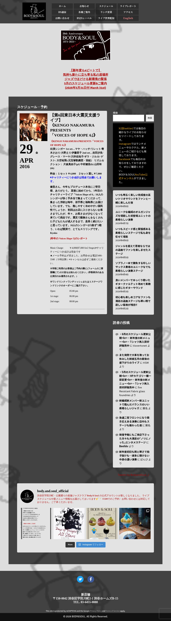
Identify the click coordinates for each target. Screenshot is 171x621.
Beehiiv (123, 446)
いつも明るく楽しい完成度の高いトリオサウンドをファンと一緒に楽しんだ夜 (133, 198)
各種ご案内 (84, 12)
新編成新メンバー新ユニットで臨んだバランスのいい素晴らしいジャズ (134, 404)
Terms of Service (113, 611)
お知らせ (84, 6)
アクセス (128, 12)
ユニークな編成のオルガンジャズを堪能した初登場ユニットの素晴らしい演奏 (133, 215)
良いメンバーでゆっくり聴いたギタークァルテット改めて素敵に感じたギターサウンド (133, 283)
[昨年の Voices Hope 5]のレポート (68, 238)
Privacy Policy (96, 611)
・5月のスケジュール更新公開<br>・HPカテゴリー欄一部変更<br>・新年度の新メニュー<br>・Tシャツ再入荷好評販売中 (135, 379)
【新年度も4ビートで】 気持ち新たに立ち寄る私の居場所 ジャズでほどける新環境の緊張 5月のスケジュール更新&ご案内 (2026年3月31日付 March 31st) (85, 79)
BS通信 (62, 12)
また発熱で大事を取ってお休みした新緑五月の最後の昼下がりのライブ (134, 358)
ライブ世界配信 (106, 18)
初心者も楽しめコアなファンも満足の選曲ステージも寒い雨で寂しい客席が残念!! (133, 300)
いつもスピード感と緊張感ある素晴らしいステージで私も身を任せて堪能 (133, 232)
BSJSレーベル (84, 18)
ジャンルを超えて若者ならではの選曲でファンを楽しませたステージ (133, 249)
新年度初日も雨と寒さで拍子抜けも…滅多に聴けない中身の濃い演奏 (134, 455)
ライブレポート (128, 6)
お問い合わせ (62, 18)
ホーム (62, 6)
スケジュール (106, 6)
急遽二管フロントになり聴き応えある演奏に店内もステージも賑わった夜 (134, 421)
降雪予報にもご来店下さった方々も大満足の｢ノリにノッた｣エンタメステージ (135, 438)
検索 (115, 112)
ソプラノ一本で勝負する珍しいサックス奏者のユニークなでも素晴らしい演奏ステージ (133, 266)
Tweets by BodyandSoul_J (133, 474)
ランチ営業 (106, 12)
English (128, 18)
